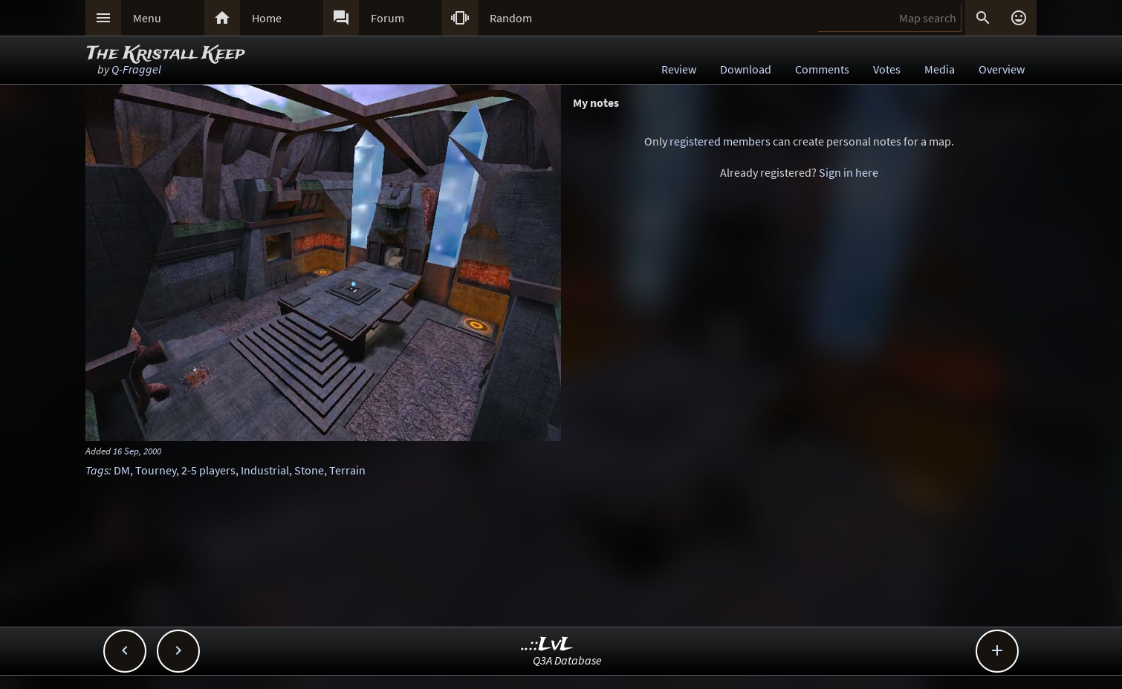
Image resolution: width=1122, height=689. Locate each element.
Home (267, 17)
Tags (96, 470)
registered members (720, 141)
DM (122, 470)
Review (678, 69)
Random (511, 17)
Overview (1002, 69)
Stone (309, 470)
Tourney (155, 470)
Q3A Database (567, 660)
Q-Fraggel (136, 69)
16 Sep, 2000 (137, 451)
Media (939, 69)
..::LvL (547, 645)
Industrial (265, 470)
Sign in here (848, 172)
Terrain (347, 470)
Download (745, 69)
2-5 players (208, 470)
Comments (822, 69)
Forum (387, 17)
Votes (887, 69)
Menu (147, 17)
